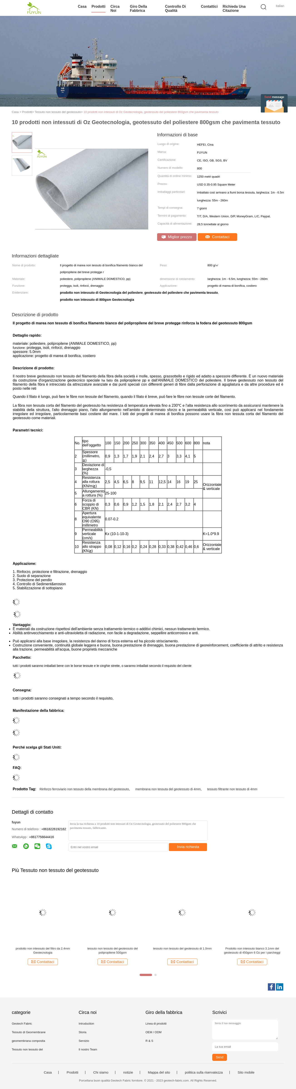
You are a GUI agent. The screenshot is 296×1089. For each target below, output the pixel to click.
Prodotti (98, 6)
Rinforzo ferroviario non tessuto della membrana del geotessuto (84, 789)
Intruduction (86, 1023)
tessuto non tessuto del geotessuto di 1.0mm (182, 948)
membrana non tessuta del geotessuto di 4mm (168, 789)
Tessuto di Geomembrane (29, 1032)
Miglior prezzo (177, 237)
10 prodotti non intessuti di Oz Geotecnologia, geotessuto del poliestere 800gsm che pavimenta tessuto (151, 112)
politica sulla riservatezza (204, 1072)
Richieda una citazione (234, 8)
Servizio (84, 1041)
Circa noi (115, 8)
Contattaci (217, 237)
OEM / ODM (154, 1032)
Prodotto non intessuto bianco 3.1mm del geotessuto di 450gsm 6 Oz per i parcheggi (252, 950)
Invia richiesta (188, 847)
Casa (82, 6)
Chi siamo (101, 1072)
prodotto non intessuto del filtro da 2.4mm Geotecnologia (43, 950)
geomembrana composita (28, 1041)
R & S (149, 1041)
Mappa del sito (159, 1072)
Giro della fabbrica (138, 8)
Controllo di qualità (175, 8)
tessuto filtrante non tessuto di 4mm (232, 789)
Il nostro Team (88, 1049)
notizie (128, 1072)
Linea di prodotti (156, 1023)
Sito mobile (246, 1072)
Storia (82, 1032)
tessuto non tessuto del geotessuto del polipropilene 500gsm (112, 950)
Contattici (209, 6)
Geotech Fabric (22, 1023)
